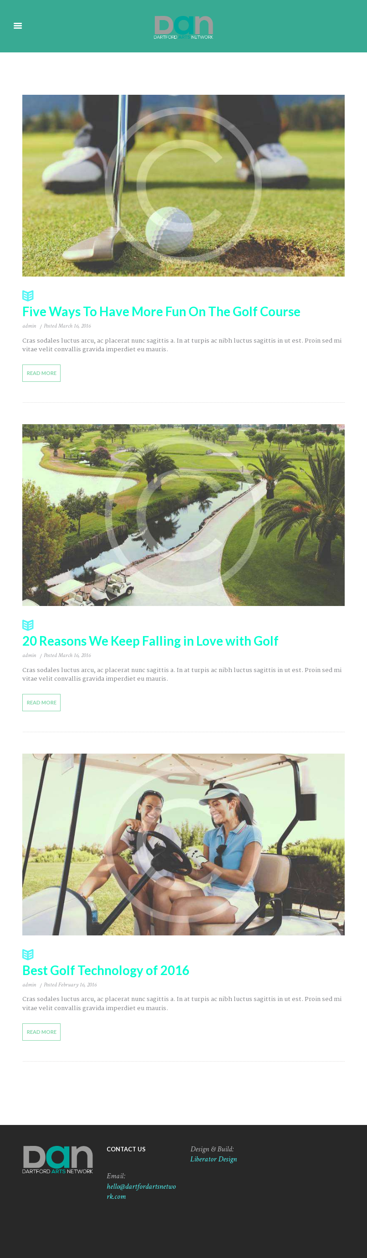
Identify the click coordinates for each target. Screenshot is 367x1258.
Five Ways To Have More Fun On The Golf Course (183, 303)
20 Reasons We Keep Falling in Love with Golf (183, 633)
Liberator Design (213, 1159)
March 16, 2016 (74, 326)
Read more (41, 373)
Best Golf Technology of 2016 (183, 962)
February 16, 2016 (77, 984)
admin (29, 326)
